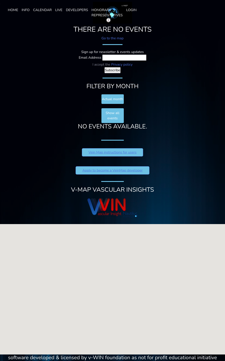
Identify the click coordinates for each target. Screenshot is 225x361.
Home (13, 10)
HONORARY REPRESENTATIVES (107, 13)
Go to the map (112, 38)
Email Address (90, 57)
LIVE (58, 10)
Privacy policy (121, 64)
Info (26, 10)
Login (131, 10)
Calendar (42, 10)
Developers (77, 10)
